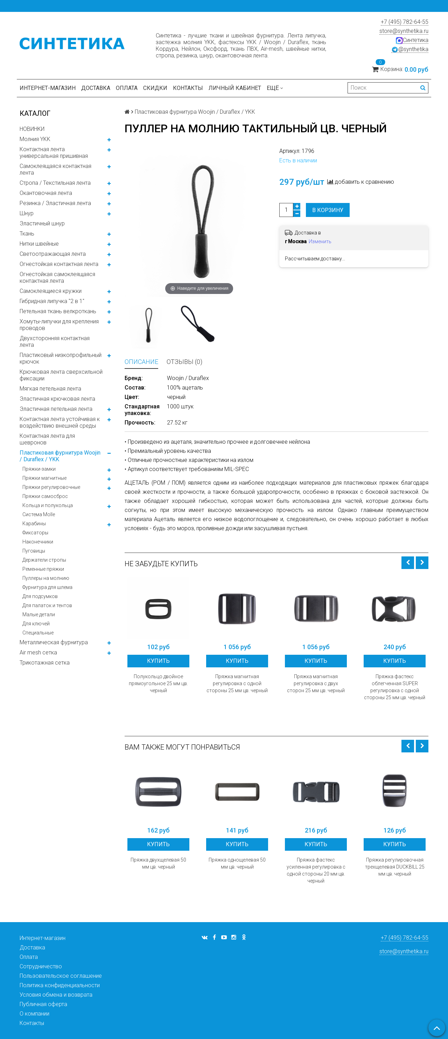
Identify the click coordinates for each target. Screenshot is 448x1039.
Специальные (38, 633)
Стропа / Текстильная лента (55, 183)
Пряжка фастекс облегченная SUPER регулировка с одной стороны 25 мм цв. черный (394, 687)
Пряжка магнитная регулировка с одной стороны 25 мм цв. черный (237, 683)
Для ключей (36, 623)
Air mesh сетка (38, 652)
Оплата (127, 88)
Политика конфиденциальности (60, 985)
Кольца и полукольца (47, 505)
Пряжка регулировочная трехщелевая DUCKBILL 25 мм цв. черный (395, 867)
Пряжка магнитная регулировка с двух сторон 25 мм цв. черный (316, 683)
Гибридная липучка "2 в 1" (52, 301)
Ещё (275, 88)
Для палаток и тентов (47, 605)
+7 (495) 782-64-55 (404, 22)
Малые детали (38, 614)
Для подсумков (40, 596)
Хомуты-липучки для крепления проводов (59, 324)
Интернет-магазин (48, 88)
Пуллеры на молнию (45, 578)
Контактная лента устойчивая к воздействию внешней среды (60, 422)
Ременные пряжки (43, 569)
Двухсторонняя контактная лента (55, 341)
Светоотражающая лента (53, 254)
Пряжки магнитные (44, 478)
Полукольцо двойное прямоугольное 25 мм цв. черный (158, 683)
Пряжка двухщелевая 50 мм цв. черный (158, 863)
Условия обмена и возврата (56, 994)
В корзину (327, 210)
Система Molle (38, 514)
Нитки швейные (39, 243)
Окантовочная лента (46, 193)
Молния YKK (35, 139)
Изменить (320, 241)
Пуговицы (33, 551)
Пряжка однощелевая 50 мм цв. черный (237, 863)
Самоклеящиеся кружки (51, 291)
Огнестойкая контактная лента (59, 264)
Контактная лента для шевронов (47, 439)
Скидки (155, 88)
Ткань (27, 233)
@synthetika (409, 49)
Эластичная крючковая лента (57, 398)
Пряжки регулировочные (51, 487)
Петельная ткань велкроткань (58, 311)
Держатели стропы (44, 560)
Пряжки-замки (39, 469)
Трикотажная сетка (45, 662)
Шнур (27, 213)
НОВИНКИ (32, 129)
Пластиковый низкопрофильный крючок (61, 358)
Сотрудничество (41, 966)
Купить (158, 661)
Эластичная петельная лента (56, 409)
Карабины (34, 523)
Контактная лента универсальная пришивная (54, 152)
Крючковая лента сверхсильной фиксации (61, 375)
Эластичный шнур (42, 223)
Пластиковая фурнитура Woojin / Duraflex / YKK (60, 456)
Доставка (95, 88)
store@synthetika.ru (403, 31)
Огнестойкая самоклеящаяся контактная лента (57, 277)
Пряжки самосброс (45, 496)
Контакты (188, 88)
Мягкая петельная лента (50, 388)
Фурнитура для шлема (47, 587)
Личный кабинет (235, 88)
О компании (34, 1013)
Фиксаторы (35, 532)
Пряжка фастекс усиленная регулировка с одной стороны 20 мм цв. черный (316, 870)
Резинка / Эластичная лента (55, 203)
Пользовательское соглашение (61, 976)
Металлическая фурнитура (54, 642)
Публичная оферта (43, 1004)
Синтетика (412, 40)
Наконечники (37, 542)
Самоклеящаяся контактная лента (55, 169)
